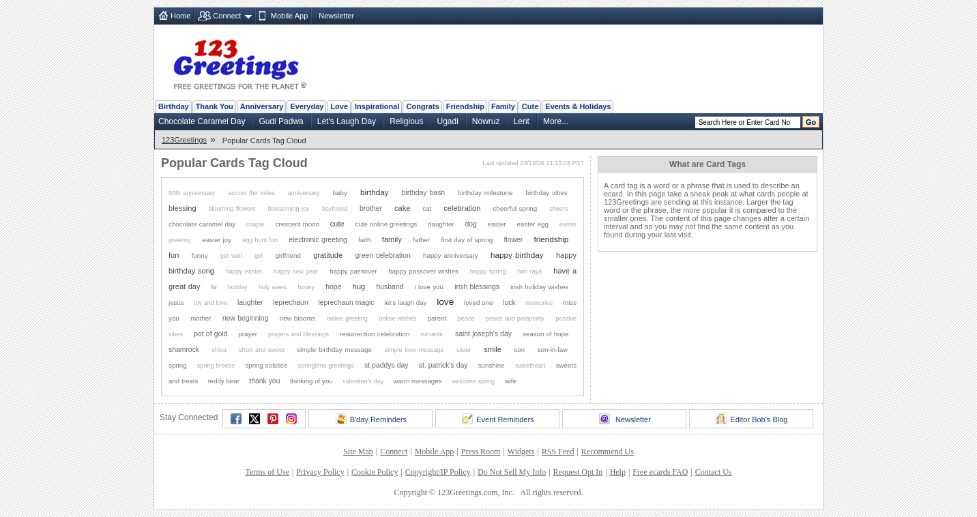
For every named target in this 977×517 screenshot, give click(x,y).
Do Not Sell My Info (512, 472)
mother (200, 318)
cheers (558, 208)
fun (174, 255)
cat (426, 208)
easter (497, 224)
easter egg (533, 224)
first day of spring (467, 239)
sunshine (491, 365)
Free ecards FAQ (660, 472)
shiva (219, 349)
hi (214, 287)
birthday (374, 192)
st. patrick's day (443, 365)
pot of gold (210, 334)
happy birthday (517, 254)
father (421, 239)
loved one (478, 302)
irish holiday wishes (539, 287)
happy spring (488, 271)
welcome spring (473, 381)
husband (390, 287)
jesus (176, 302)
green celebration (382, 255)
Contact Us (713, 472)
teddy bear (223, 381)
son (519, 349)
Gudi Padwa (281, 121)
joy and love (211, 302)
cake (402, 208)
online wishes (397, 318)
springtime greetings (326, 365)
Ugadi (447, 121)
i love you (429, 287)
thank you (264, 381)
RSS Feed (558, 451)
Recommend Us (607, 451)
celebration (461, 208)
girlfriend (287, 255)
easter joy (216, 239)
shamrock (184, 349)
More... (555, 121)
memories (539, 302)
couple (255, 224)
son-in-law (553, 349)
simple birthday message (334, 349)
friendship (551, 239)
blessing (182, 208)
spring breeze (216, 365)
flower (513, 239)
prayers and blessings (298, 334)
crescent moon (297, 224)
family (392, 239)
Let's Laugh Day (346, 121)
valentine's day (362, 381)
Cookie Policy (374, 472)
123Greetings (184, 140)
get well (231, 255)
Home (180, 16)
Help (618, 472)
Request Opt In (578, 472)
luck (509, 302)
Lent (521, 121)
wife (510, 381)
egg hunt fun (260, 240)
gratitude (327, 255)
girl (258, 255)
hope (333, 287)
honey (306, 287)
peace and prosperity (515, 318)
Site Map (358, 451)
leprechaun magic (346, 302)
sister (463, 349)
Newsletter (336, 16)
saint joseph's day (483, 334)
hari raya (529, 271)
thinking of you (311, 381)
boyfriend (334, 208)
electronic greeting (318, 239)
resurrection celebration (374, 334)
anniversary (304, 193)
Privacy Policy (320, 472)
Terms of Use (267, 472)
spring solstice (266, 365)
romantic (432, 334)
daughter (441, 224)
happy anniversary (450, 255)
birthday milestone (485, 192)
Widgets (521, 451)
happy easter (244, 271)
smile (492, 349)
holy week (273, 287)
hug (359, 286)
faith (364, 239)
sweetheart (530, 365)
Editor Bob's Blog (751, 418)
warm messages (418, 381)
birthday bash (424, 192)
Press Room (481, 451)
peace (466, 318)
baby (340, 192)
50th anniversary (192, 193)
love (445, 302)
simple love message (413, 349)
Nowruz (486, 121)
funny (200, 255)
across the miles (251, 193)
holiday (238, 287)
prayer (247, 334)
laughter (250, 302)
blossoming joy (289, 208)
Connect (227, 16)
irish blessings (476, 287)
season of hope (545, 334)
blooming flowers (232, 208)
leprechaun (290, 302)
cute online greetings (386, 224)
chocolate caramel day (202, 224)
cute (337, 224)
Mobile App (289, 16)
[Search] (747, 122)
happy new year (296, 271)
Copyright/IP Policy (438, 472)
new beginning (245, 318)
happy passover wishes (423, 271)
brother (371, 208)
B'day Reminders (371, 418)
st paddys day (386, 365)
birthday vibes (547, 192)
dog (470, 224)
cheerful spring (515, 208)
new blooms (298, 318)
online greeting (347, 318)
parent (437, 318)
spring (178, 365)
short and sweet (261, 349)
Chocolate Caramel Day (201, 121)
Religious (406, 121)
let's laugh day (405, 302)
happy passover (353, 271)
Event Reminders (498, 418)
